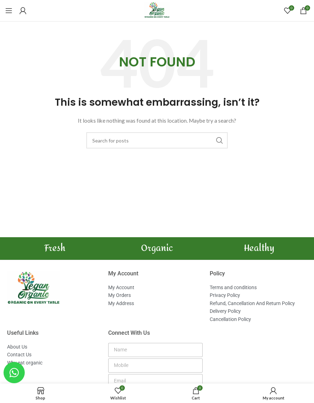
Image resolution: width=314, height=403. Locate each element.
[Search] (157, 140)
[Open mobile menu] (9, 11)
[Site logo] (157, 10)
